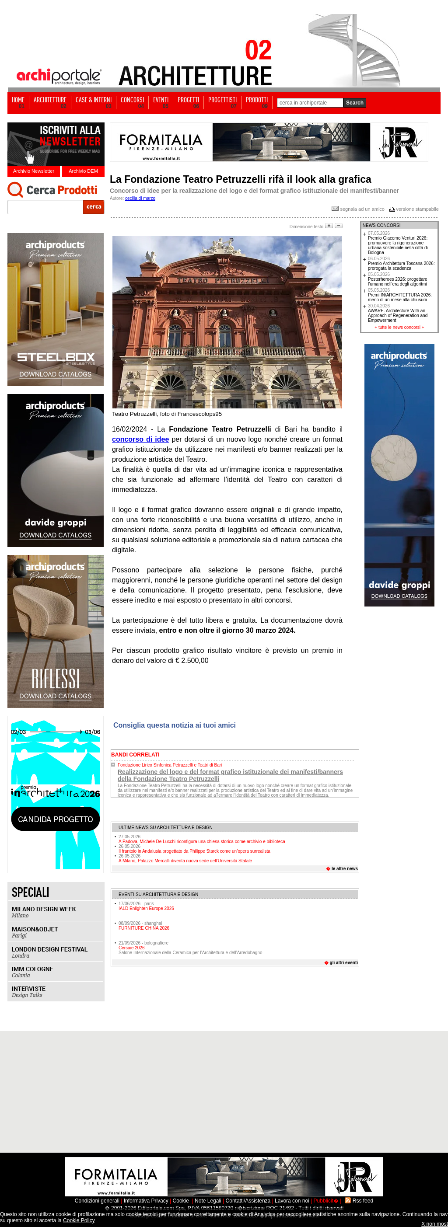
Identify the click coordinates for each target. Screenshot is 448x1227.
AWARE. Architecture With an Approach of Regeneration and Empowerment (397, 313)
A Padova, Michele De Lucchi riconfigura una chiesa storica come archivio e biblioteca (202, 839)
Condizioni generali (97, 1201)
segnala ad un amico (358, 209)
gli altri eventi (344, 962)
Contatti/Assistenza (248, 1201)
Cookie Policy (79, 1220)
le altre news (345, 868)
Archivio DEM (83, 171)
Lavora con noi (292, 1201)
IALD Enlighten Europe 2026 (146, 908)
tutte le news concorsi (399, 327)
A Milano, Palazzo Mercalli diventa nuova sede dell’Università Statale (185, 858)
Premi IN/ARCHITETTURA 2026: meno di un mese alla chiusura (400, 295)
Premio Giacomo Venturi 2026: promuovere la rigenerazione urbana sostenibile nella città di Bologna (398, 243)
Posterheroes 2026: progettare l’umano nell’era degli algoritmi (397, 279)
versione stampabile (417, 209)
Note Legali (208, 1201)
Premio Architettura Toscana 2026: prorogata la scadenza (401, 263)
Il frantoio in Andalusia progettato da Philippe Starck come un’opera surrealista (194, 849)
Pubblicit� (326, 1201)
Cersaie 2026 (131, 947)
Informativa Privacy (146, 1201)
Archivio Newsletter (33, 171)
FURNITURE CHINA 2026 (144, 928)
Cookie (181, 1201)
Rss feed (363, 1201)
